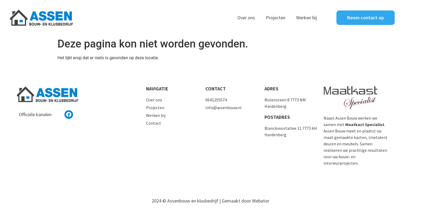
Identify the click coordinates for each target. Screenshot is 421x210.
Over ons (246, 17)
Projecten (275, 17)
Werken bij (306, 17)
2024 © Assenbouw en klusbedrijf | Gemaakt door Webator (210, 201)
